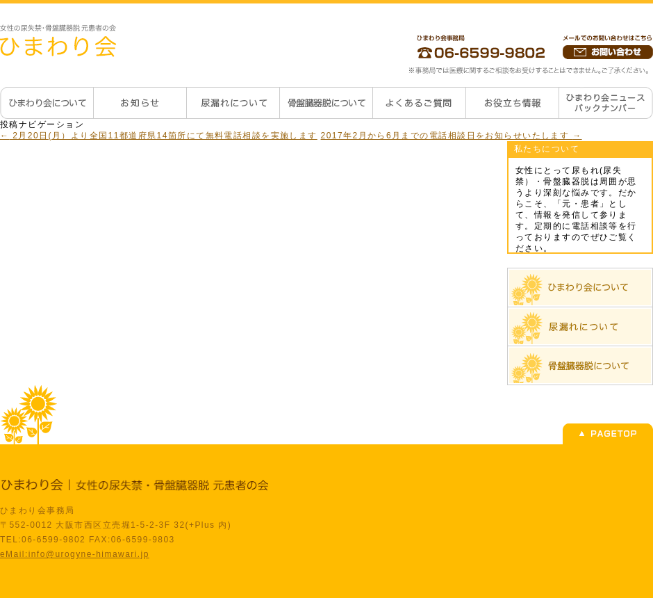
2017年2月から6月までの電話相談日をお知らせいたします (451, 135)
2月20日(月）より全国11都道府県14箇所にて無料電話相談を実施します (158, 135)
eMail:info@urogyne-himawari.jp (74, 554)
